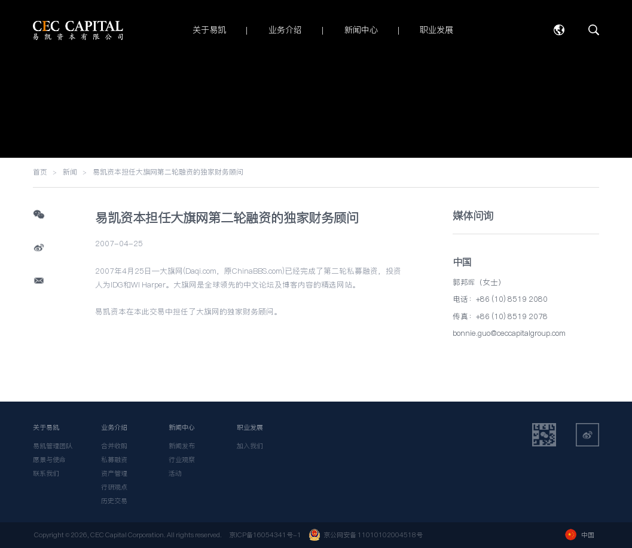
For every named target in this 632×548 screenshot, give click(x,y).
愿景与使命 (49, 459)
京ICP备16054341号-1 (265, 535)
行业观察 (182, 459)
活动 (175, 473)
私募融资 (114, 459)
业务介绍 (114, 427)
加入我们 (250, 446)
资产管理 (114, 473)
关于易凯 (46, 427)
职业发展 (250, 427)
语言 (559, 30)
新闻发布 (182, 446)
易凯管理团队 (52, 446)
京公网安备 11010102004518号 (366, 535)
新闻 (70, 172)
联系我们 (46, 473)
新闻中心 (182, 427)
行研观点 (114, 487)
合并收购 (114, 446)
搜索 (593, 30)
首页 (40, 172)
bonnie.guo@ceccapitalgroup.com (509, 333)
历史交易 (114, 501)
